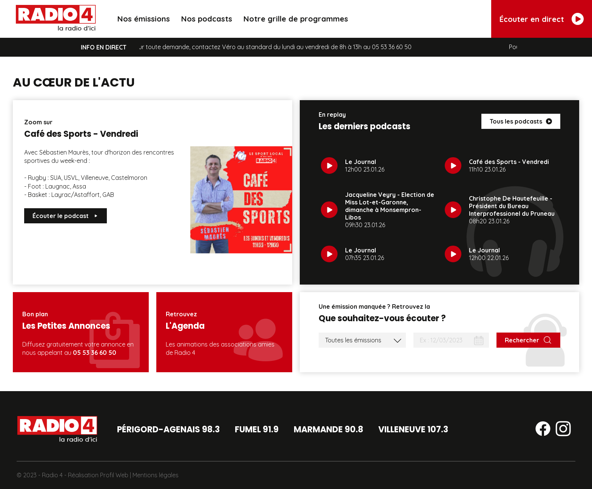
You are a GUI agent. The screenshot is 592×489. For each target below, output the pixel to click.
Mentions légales (156, 475)
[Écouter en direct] (541, 19)
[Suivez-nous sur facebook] (543, 430)
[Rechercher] (528, 340)
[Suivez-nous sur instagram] (563, 430)
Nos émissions (143, 18)
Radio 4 (52, 475)
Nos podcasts (206, 18)
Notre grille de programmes (296, 18)
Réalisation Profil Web (98, 475)
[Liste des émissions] (362, 340)
